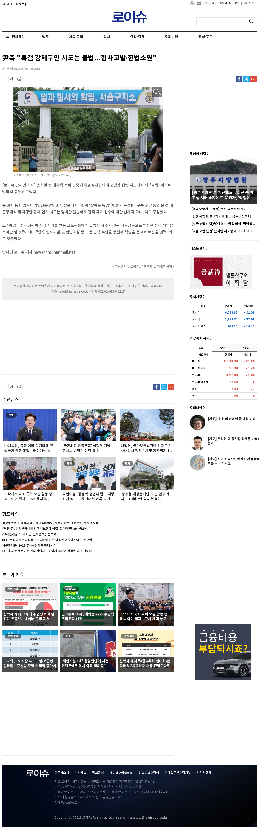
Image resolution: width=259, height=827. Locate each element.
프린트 (19, 79)
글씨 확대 (11, 79)
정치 (106, 37)
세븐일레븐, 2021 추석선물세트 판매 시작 (29, 545)
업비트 (223, 347)
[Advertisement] (46, 340)
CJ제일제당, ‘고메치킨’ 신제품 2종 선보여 (29, 534)
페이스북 (239, 79)
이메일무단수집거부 (178, 773)
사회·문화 (76, 37)
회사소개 (247, 3)
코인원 (245, 347)
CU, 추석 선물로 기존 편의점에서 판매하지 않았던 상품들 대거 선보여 (47, 551)
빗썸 (201, 347)
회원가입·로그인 (229, 3)
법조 (45, 37)
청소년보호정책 (149, 773)
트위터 (246, 79)
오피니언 (171, 37)
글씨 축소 (5, 79)
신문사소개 (61, 773)
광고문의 (98, 773)
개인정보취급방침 (121, 773)
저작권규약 (204, 773)
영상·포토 (205, 37)
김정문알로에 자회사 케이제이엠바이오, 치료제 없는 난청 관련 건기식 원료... (51, 523)
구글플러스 (253, 79)
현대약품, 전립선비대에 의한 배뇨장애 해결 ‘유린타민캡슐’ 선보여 (44, 529)
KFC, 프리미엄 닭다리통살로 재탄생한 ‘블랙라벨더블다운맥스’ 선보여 (47, 540)
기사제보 (80, 773)
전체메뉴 (18, 37)
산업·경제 (137, 37)
